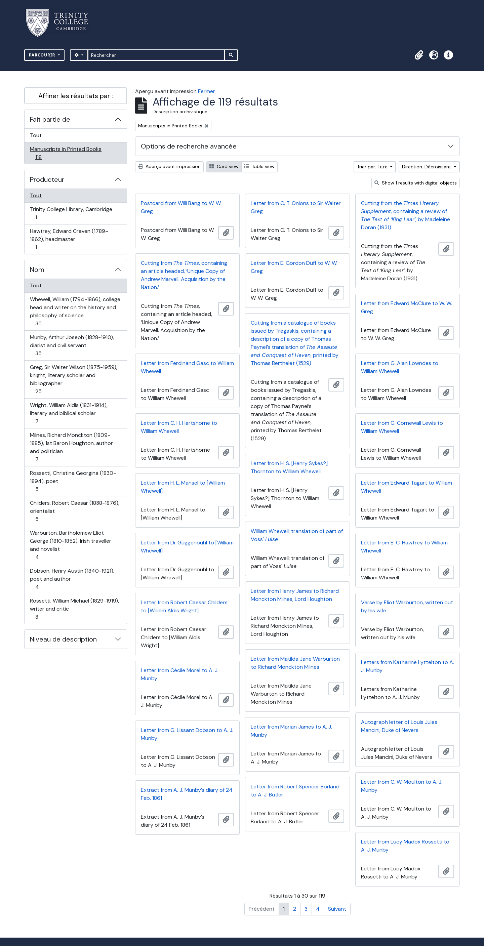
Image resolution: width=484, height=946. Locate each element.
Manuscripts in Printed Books (66, 153)
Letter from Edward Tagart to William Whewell (406, 486)
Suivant (337, 908)
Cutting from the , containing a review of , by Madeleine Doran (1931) (405, 215)
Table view (259, 166)
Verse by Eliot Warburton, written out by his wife (407, 606)
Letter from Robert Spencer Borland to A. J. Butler (295, 790)
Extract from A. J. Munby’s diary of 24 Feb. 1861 (187, 793)
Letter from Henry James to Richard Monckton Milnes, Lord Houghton (295, 595)
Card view (224, 166)
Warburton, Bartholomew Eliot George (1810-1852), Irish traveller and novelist (70, 545)
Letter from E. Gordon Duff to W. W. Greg (294, 267)
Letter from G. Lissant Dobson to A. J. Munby (187, 734)
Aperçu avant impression (169, 166)
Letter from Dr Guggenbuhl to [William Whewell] (187, 546)
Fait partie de (50, 119)
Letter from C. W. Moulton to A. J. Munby (401, 785)
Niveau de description (63, 639)
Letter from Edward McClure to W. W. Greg (406, 307)
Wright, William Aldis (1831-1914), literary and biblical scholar (69, 413)
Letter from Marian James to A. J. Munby (291, 730)
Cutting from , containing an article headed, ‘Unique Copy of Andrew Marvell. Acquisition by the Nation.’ (184, 275)
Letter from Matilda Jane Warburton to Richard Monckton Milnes (295, 662)
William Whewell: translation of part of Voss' (297, 535)
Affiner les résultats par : (75, 95)
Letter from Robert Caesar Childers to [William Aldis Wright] (184, 606)
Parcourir (43, 55)
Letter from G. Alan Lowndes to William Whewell (399, 367)
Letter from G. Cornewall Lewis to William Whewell (402, 427)
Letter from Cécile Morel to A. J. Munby (179, 674)
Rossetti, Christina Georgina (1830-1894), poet (73, 481)
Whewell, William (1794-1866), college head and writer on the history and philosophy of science (75, 311)
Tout (36, 135)
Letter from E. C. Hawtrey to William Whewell (404, 546)
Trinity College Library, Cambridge (71, 213)
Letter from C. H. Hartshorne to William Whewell (179, 427)
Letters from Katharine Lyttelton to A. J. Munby (407, 666)
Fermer (206, 91)
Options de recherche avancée (189, 146)
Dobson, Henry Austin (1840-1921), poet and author (72, 579)
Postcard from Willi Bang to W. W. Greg (181, 207)
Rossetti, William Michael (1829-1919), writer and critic (74, 609)
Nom (37, 269)
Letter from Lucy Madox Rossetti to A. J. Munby (405, 845)
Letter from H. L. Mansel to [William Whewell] (183, 486)
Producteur (47, 179)
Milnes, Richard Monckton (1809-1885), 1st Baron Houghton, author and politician (71, 447)
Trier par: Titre (373, 167)
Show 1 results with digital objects (415, 183)
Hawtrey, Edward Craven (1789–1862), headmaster (69, 239)
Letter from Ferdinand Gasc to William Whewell (187, 367)
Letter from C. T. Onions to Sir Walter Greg (296, 207)
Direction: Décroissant (427, 167)
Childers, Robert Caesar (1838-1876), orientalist (74, 511)
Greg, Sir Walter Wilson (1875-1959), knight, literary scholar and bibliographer (73, 379)
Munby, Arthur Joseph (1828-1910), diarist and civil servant (72, 345)
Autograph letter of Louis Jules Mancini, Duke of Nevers (399, 726)
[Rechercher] (156, 55)
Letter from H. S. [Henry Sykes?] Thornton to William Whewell (289, 467)
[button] (418, 55)
